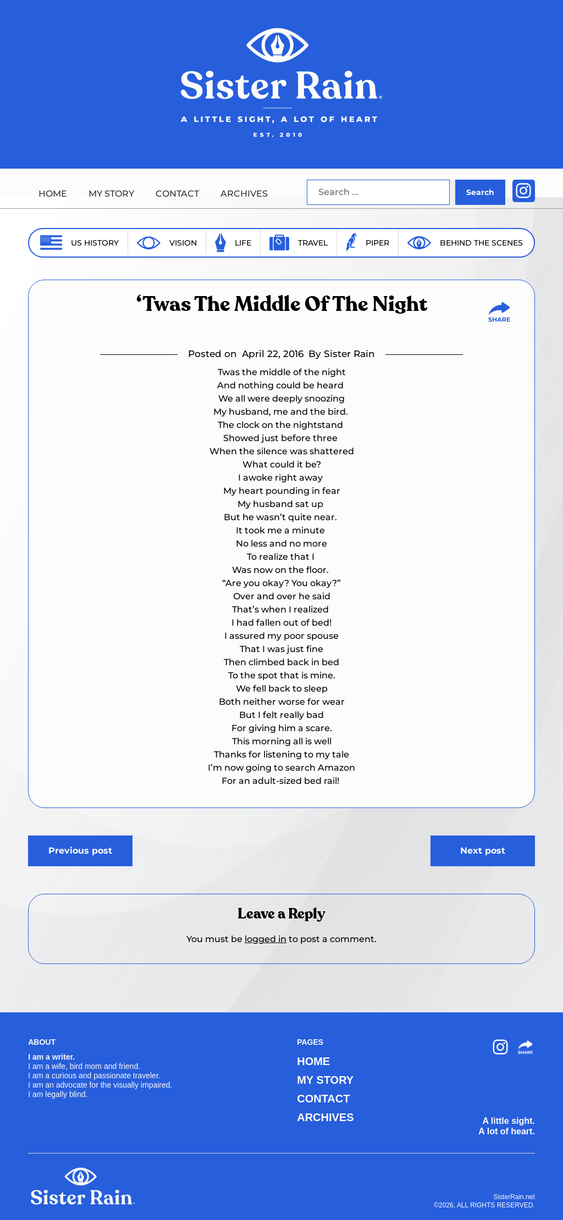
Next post (482, 850)
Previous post (80, 850)
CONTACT (177, 193)
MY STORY (111, 193)
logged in (265, 939)
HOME (52, 193)
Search (480, 192)
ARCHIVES (244, 193)
